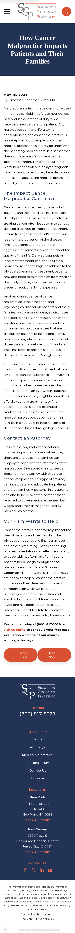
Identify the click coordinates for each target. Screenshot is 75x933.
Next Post (56, 654)
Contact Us (37, 770)
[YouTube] (50, 870)
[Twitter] (33, 870)
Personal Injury (37, 763)
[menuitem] (26, 919)
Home (37, 739)
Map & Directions (37, 820)
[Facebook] (25, 870)
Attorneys (37, 747)
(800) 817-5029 (38, 714)
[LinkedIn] (42, 870)
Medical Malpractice (37, 755)
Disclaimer (37, 778)
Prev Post (18, 654)
